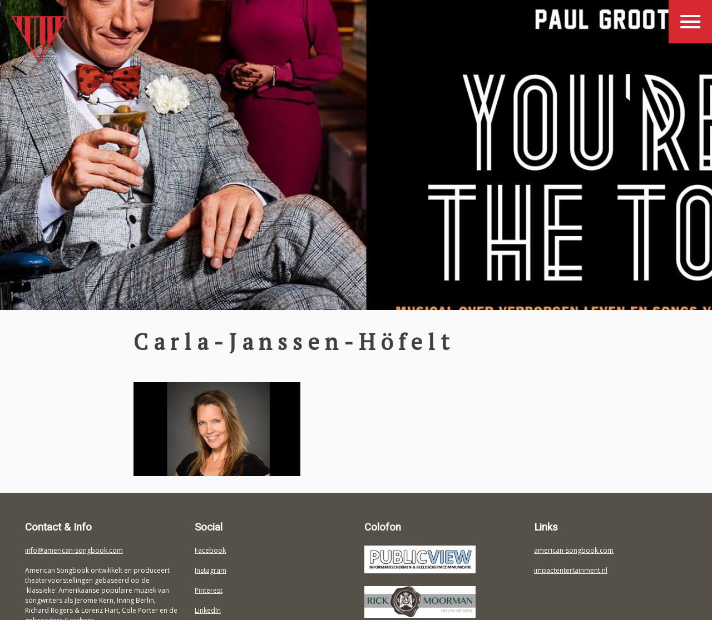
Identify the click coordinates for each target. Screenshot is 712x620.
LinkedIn (208, 610)
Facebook (210, 550)
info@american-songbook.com (74, 550)
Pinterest (208, 590)
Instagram (210, 570)
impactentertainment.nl (570, 570)
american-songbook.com (574, 550)
